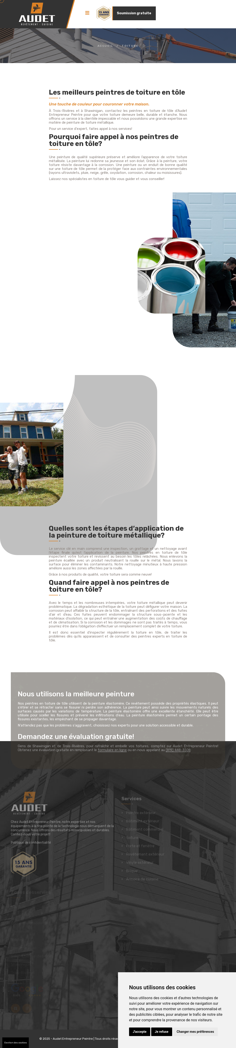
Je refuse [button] (161, 1031)
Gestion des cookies (15, 1042)
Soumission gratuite (134, 13)
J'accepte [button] (140, 1031)
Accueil (105, 45)
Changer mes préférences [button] (195, 1031)
